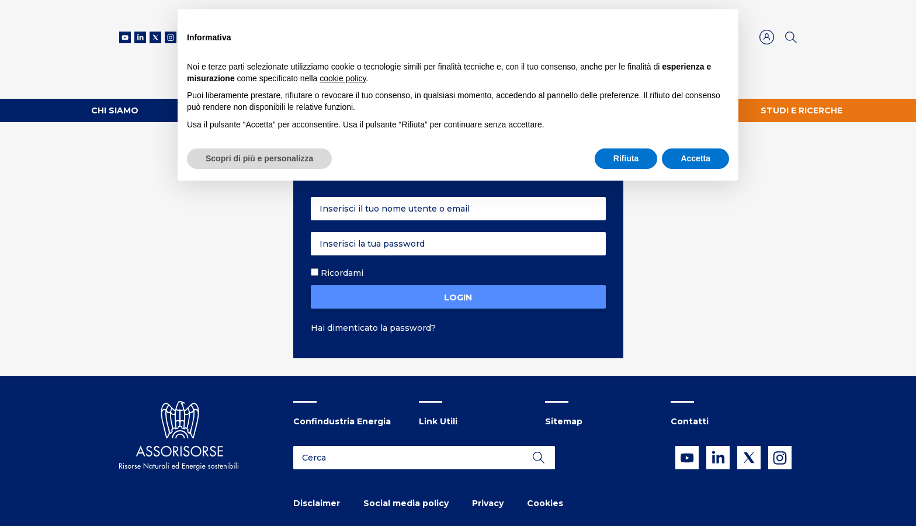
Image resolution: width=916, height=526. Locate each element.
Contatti (690, 421)
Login (458, 297)
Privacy (488, 503)
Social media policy (406, 503)
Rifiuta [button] (626, 158)
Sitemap (563, 421)
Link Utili (438, 421)
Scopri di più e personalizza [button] (259, 158)
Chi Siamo (114, 110)
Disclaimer (316, 503)
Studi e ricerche (801, 110)
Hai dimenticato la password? (373, 328)
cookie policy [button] (343, 78)
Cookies (545, 503)
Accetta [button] (695, 158)
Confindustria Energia (342, 421)
